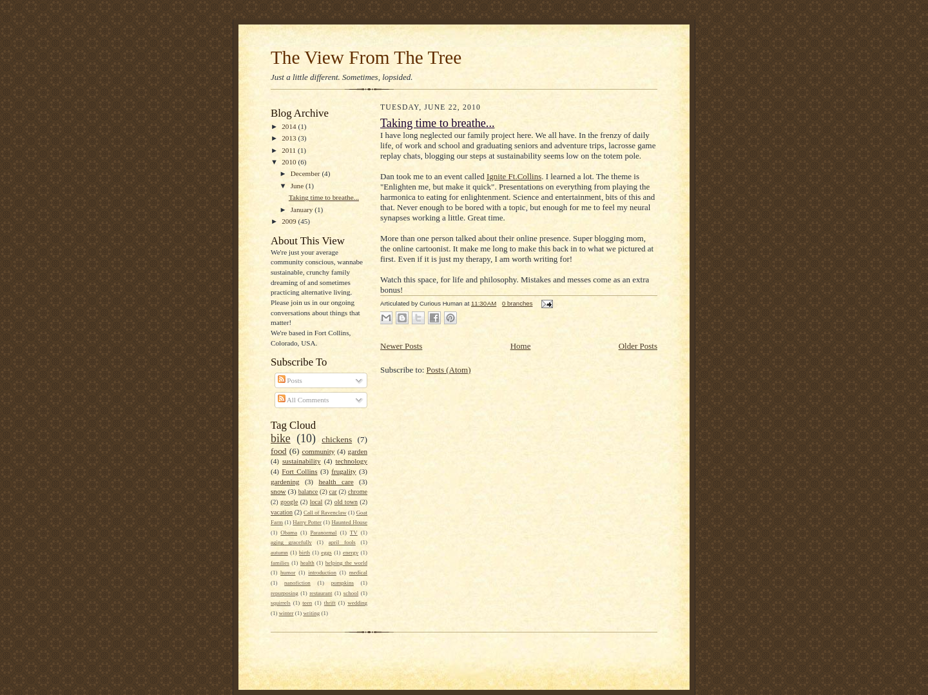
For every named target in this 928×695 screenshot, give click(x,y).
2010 (290, 162)
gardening (285, 481)
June (298, 186)
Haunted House (349, 522)
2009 (290, 221)
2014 (290, 126)
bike (281, 438)
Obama (288, 532)
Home (520, 346)
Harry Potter (307, 522)
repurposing (284, 593)
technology (351, 461)
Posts (290, 380)
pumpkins (342, 583)
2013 (290, 138)
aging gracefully (291, 542)
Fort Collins (299, 471)
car (332, 491)
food (279, 451)
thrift (330, 603)
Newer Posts (401, 346)
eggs (326, 552)
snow (278, 491)
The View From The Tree (366, 57)
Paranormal (323, 532)
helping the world (346, 563)
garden (357, 451)
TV (354, 532)
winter (286, 613)
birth (304, 552)
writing (311, 613)
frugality (343, 471)
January (303, 209)
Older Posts (638, 346)
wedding (357, 603)
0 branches (517, 303)
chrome (357, 491)
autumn (279, 552)
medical (358, 572)
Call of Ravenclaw (325, 512)
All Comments (303, 400)
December (306, 173)
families (280, 563)
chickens (337, 439)
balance (308, 491)
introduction (322, 572)
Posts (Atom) (449, 370)
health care (335, 481)
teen (307, 603)
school (350, 593)
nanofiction (297, 583)
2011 (290, 150)
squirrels (281, 603)
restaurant (320, 593)
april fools (342, 542)
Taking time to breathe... (324, 197)
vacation (282, 512)
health (307, 563)
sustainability (301, 461)
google (289, 501)
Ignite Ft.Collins (514, 176)
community (318, 451)
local (316, 501)
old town (346, 501)
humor (287, 572)
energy (350, 552)
